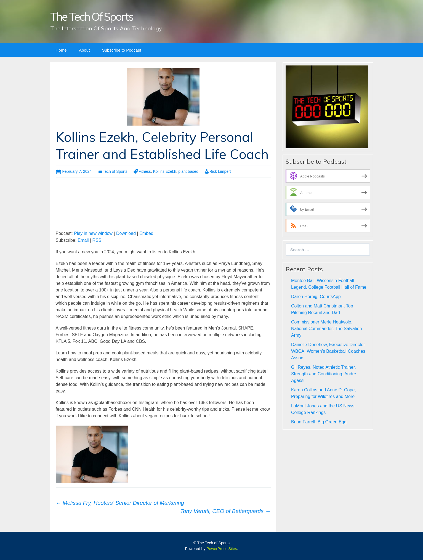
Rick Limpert (220, 171)
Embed (146, 233)
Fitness (145, 171)
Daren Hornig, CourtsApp (316, 296)
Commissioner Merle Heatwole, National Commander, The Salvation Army (326, 329)
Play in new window (93, 233)
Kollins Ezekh (164, 171)
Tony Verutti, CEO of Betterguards (225, 511)
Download (126, 233)
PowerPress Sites (221, 548)
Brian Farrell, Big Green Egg (319, 422)
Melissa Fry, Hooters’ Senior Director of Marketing (120, 503)
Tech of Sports (115, 171)
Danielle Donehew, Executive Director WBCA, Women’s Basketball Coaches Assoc (328, 351)
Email (83, 240)
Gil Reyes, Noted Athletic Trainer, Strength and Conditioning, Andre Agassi (323, 374)
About (84, 50)
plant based (188, 171)
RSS (97, 240)
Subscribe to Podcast (121, 50)
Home (61, 50)
